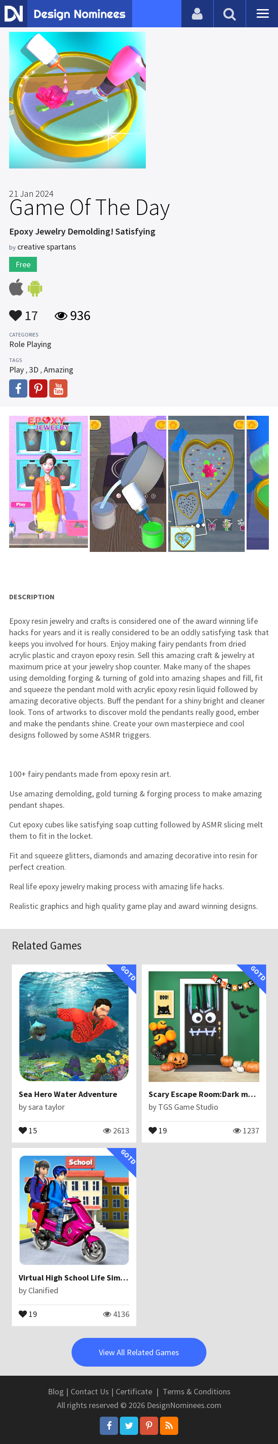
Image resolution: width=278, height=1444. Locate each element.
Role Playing (30, 344)
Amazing (58, 369)
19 (158, 1129)
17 (23, 311)
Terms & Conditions (197, 1391)
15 (28, 1129)
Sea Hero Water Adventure (68, 1094)
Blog (56, 1391)
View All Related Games (139, 1352)
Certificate (134, 1391)
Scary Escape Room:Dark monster (210, 1094)
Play (16, 369)
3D (33, 369)
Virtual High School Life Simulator (81, 1277)
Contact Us (90, 1391)
